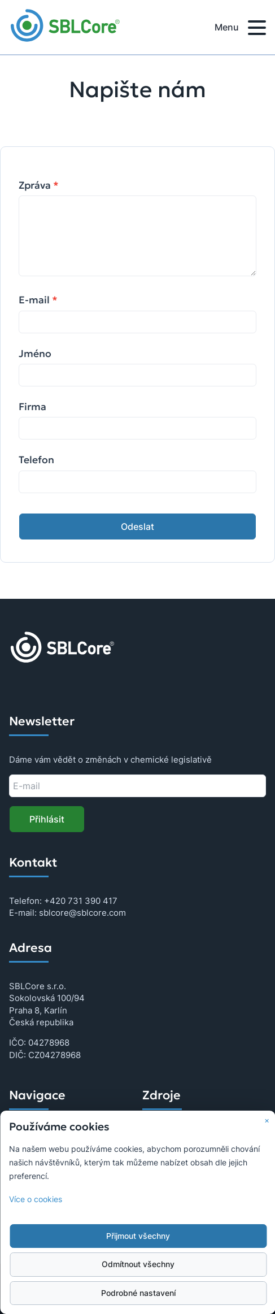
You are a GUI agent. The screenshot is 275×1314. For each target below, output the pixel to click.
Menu (240, 29)
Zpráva (39, 185)
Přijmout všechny (138, 1236)
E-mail (38, 300)
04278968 (48, 1042)
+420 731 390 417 (80, 900)
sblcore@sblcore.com (82, 912)
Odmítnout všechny (138, 1264)
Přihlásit (46, 819)
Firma (32, 407)
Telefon (36, 460)
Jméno (35, 353)
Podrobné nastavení (138, 1293)
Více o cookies (35, 1199)
